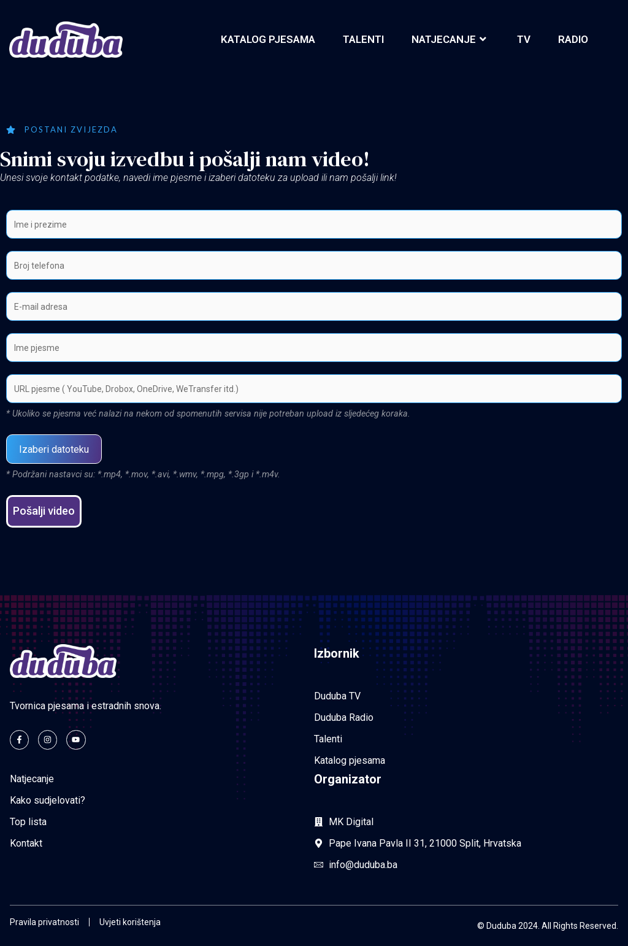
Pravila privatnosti (44, 922)
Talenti (363, 39)
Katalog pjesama (268, 39)
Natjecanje (450, 39)
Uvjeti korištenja (130, 922)
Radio (573, 39)
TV (523, 39)
